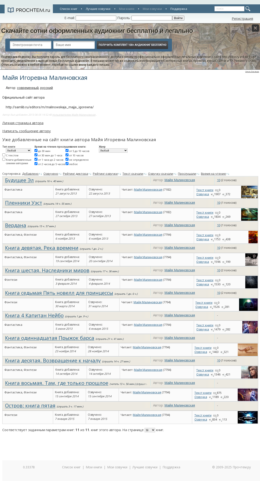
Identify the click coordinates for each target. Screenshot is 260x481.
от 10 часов (76, 155)
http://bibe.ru (230, 57)
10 (218, 180)
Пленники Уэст (23, 202)
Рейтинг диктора (75, 174)
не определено (79, 159)
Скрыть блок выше (252, 72)
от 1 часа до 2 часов (50, 159)
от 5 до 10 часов (79, 151)
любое (73, 164)
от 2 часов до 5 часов (51, 164)
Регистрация (242, 18)
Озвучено (50, 174)
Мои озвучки (152, 9)
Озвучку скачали (160, 174)
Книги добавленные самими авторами (18, 161)
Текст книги (204, 190)
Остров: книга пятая (30, 405)
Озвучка (202, 194)
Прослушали (187, 174)
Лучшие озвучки (98, 9)
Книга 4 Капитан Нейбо (34, 315)
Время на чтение (213, 174)
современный (28, 88)
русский (46, 88)
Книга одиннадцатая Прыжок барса (49, 337)
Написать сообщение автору (26, 131)
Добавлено (30, 174)
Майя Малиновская (179, 180)
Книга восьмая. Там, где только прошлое (56, 382)
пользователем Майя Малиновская (73, 114)
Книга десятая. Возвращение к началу (53, 360)
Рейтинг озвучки (105, 174)
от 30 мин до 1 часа (50, 155)
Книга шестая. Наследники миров (47, 270)
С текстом (12, 155)
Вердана (15, 225)
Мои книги (126, 9)
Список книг (68, 9)
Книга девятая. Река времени (41, 247)
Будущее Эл (19, 180)
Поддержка (178, 9)
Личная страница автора (22, 122)
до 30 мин (44, 151)
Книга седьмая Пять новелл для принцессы (59, 292)
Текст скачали (133, 174)
